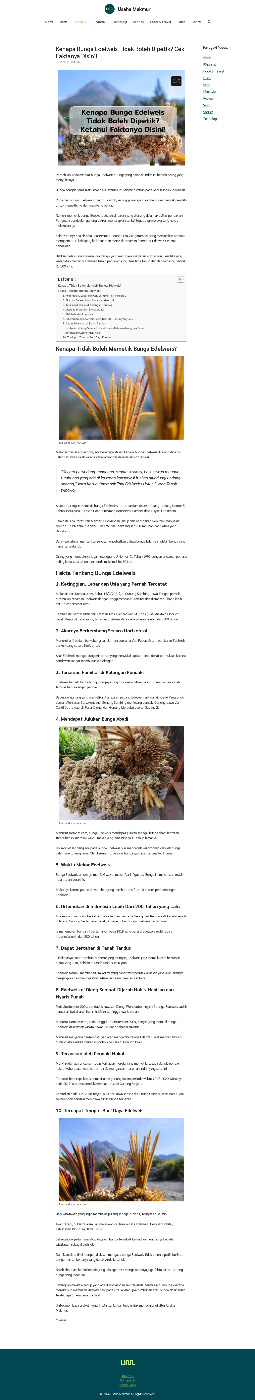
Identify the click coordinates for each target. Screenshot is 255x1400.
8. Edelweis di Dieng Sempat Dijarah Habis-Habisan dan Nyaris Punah (104, 328)
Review (196, 22)
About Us (128, 1376)
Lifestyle (80, 22)
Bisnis (63, 22)
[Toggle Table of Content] (178, 279)
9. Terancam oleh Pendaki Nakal (82, 332)
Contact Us (127, 1380)
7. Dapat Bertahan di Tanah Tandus (84, 323)
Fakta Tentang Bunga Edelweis (79, 291)
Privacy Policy (127, 1385)
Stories (138, 22)
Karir (206, 84)
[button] (209, 21)
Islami (48, 22)
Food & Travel (160, 22)
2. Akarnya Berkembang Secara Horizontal (88, 300)
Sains (181, 22)
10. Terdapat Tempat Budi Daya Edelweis (88, 337)
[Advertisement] (26, 142)
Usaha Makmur (134, 9)
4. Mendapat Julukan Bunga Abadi (83, 309)
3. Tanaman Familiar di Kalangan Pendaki (87, 305)
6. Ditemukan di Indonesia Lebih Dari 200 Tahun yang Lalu (98, 318)
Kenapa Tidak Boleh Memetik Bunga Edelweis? (90, 285)
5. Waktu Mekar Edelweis (78, 314)
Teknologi (119, 22)
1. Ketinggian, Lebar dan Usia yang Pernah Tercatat (94, 295)
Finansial (99, 22)
